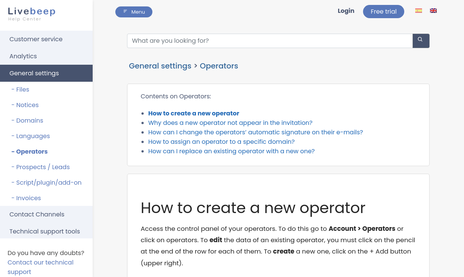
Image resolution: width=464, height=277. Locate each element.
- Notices (25, 105)
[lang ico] (419, 10)
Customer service (35, 39)
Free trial (384, 11)
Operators (219, 66)
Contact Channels (36, 214)
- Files (20, 89)
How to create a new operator (193, 113)
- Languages (30, 136)
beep (44, 14)
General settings (34, 73)
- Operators (29, 151)
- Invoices (26, 198)
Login (346, 10)
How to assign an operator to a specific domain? (221, 141)
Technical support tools (44, 231)
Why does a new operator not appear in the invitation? (230, 122)
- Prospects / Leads (40, 167)
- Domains (27, 120)
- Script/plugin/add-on (46, 182)
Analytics (23, 56)
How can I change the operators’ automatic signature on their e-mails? (255, 132)
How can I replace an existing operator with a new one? (231, 151)
